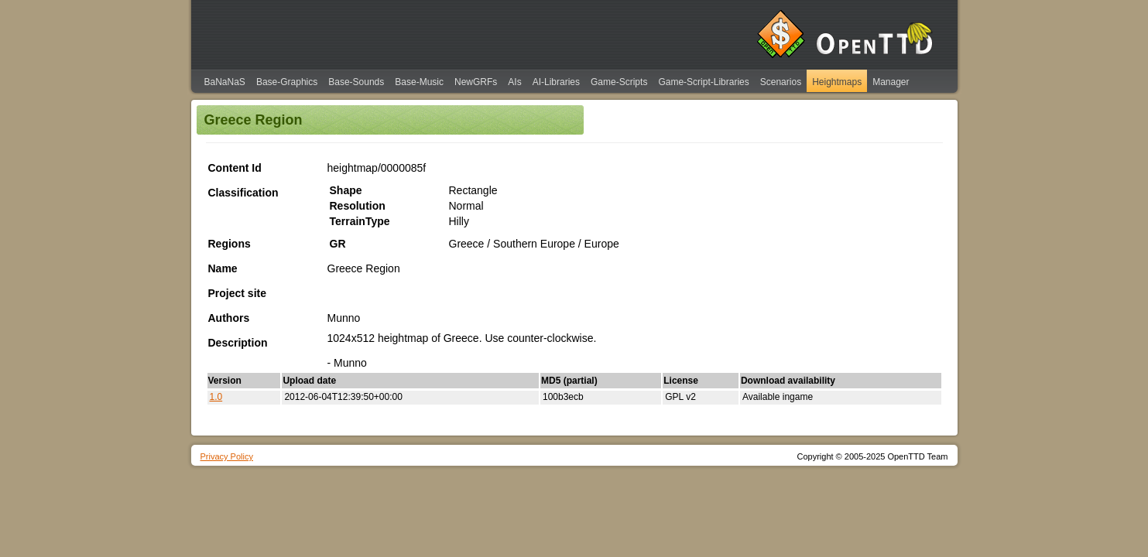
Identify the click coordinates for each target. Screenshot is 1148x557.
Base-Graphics (286, 82)
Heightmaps (837, 82)
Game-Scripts (619, 82)
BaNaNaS (224, 82)
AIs (514, 82)
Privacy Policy (226, 456)
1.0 (216, 396)
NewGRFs (475, 82)
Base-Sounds (356, 82)
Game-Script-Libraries (703, 82)
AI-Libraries (556, 82)
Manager (890, 82)
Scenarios (780, 82)
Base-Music (419, 82)
